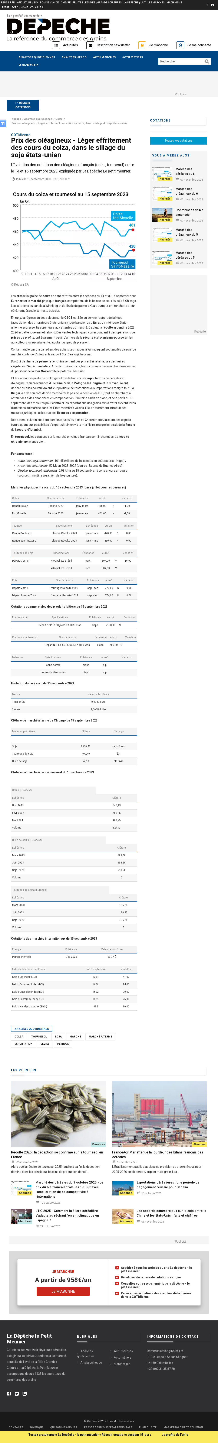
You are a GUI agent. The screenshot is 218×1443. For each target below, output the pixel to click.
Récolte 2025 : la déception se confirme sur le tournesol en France (57, 1154)
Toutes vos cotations (178, 140)
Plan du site (147, 1427)
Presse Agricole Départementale (108, 1427)
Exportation (23, 1043)
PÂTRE (6, 7)
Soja (58, 1036)
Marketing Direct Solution (183, 1427)
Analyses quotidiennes (37, 57)
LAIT (143, 2)
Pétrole (63, 1043)
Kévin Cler (64, 179)
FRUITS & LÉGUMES (84, 2)
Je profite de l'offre (175, 1434)
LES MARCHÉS (156, 2)
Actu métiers (132, 57)
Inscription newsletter (113, 45)
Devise (44, 1043)
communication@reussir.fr (165, 1351)
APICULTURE (24, 2)
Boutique (36, 1427)
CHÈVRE (66, 2)
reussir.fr (8, 2)
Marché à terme (100, 1036)
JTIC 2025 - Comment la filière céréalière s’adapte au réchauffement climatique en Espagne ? (67, 1215)
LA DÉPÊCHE (131, 2)
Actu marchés (104, 57)
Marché (75, 1036)
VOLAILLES (36, 7)
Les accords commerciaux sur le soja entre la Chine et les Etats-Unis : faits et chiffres (171, 1213)
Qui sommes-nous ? (63, 1427)
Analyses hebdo (74, 57)
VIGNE (24, 7)
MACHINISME (174, 2)
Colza (18, 1036)
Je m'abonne (158, 45)
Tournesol (39, 1036)
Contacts (16, 1427)
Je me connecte (199, 45)
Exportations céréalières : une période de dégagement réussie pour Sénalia (168, 1185)
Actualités (70, 45)
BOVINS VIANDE (49, 2)
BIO (36, 2)
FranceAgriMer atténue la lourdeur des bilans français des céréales (157, 1154)
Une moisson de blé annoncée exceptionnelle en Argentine (189, 217)
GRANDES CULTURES (109, 2)
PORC (15, 7)
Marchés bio (29, 65)
